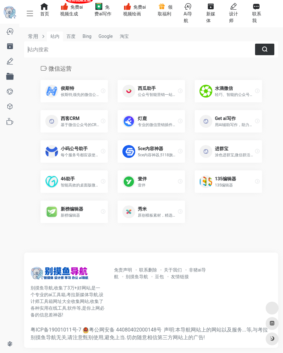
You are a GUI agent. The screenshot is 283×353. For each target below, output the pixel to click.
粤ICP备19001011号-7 (56, 330)
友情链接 (180, 276)
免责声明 (123, 269)
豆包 (159, 276)
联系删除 (148, 269)
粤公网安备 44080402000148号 (125, 330)
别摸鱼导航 (137, 276)
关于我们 (173, 269)
